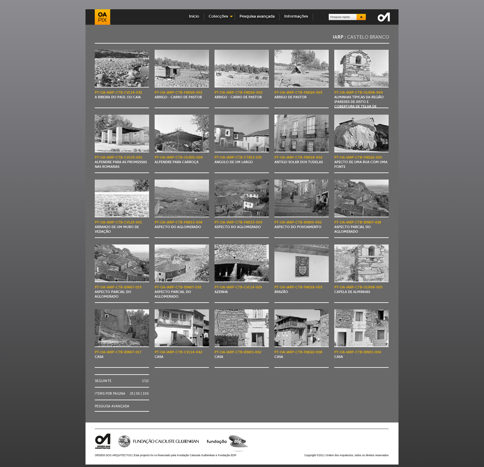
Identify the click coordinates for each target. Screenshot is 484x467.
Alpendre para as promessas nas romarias (121, 162)
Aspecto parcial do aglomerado (357, 227)
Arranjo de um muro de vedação (118, 227)
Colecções (218, 17)
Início (194, 17)
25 (131, 394)
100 (146, 394)
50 (138, 394)
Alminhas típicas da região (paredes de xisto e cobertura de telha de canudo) (359, 102)
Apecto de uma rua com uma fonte (360, 162)
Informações (296, 17)
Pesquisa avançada (257, 17)
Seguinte (103, 381)
